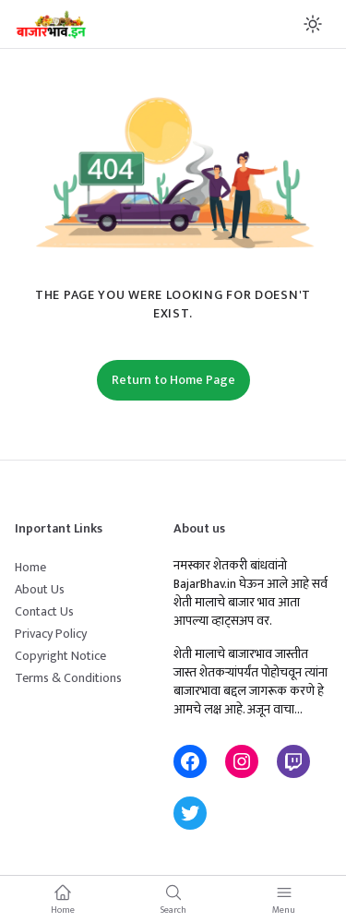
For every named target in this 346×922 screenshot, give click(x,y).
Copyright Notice (60, 655)
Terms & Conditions (68, 678)
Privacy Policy (51, 633)
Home (30, 567)
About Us (40, 589)
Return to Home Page (173, 379)
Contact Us (44, 611)
